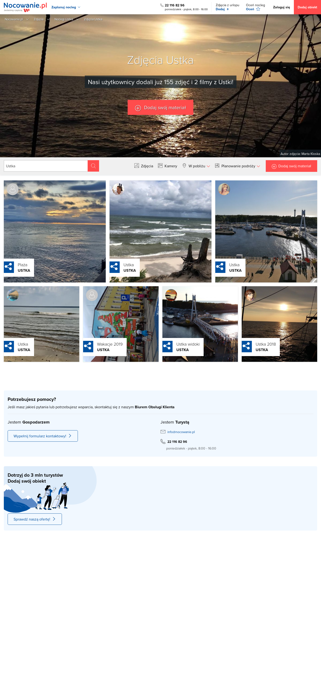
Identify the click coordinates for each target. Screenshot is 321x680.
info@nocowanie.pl (181, 431)
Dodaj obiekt (307, 7)
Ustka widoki (178, 344)
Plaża (12, 264)
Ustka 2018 (256, 344)
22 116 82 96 (175, 5)
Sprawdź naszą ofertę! (35, 519)
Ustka (14, 270)
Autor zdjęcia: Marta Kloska (300, 153)
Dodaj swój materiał (164, 107)
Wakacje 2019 (100, 344)
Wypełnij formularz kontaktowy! (43, 436)
